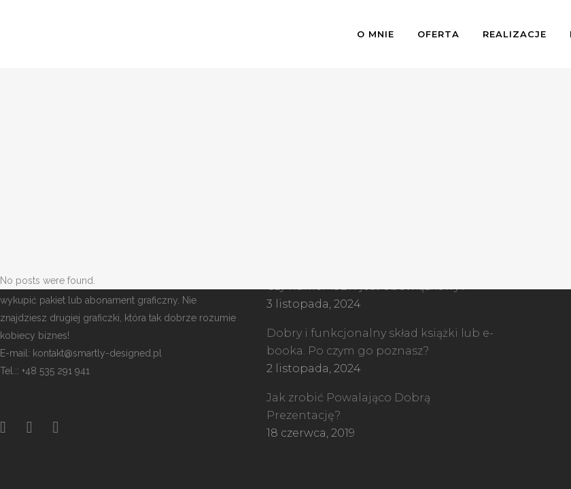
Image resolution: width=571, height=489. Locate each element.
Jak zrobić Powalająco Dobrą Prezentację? (348, 406)
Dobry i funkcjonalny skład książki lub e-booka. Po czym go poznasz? (380, 342)
